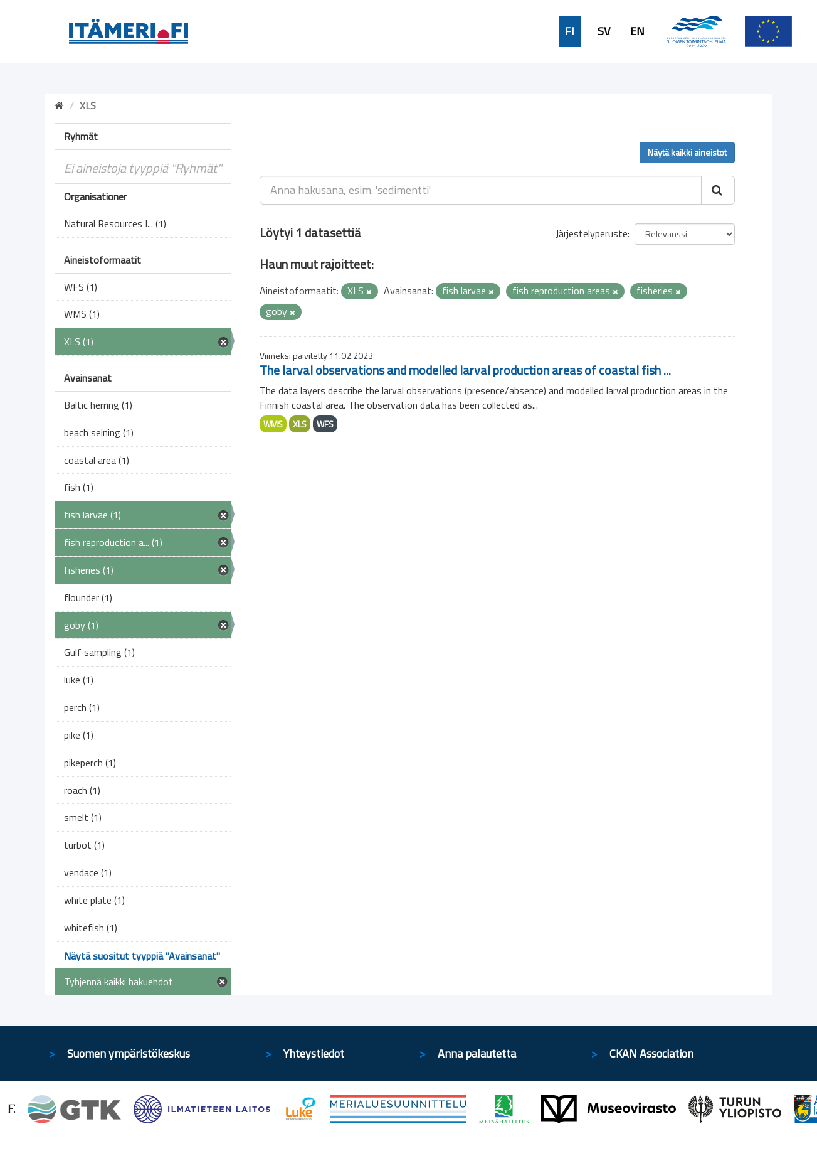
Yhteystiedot (313, 1053)
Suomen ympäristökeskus (128, 1053)
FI (569, 31)
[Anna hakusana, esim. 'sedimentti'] (481, 190)
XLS (300, 424)
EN (637, 31)
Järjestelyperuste (592, 233)
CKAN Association (651, 1053)
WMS (273, 424)
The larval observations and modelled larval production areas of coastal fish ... (465, 370)
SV (604, 31)
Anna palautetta (477, 1053)
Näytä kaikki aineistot (687, 152)
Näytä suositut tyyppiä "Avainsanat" (142, 955)
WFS (325, 424)
